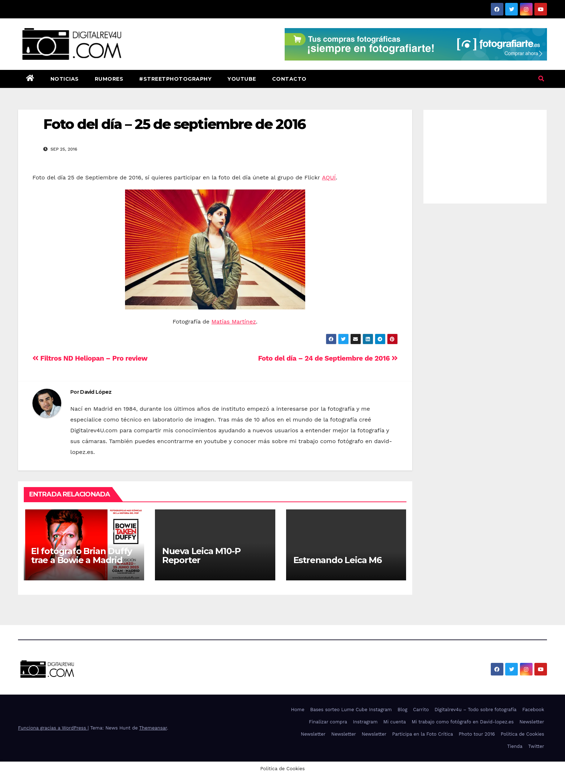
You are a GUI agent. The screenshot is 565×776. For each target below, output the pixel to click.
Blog (402, 709)
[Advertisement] (485, 155)
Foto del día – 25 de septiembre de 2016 (174, 124)
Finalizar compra (328, 721)
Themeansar (153, 728)
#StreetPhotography (175, 79)
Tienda (514, 746)
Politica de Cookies (522, 734)
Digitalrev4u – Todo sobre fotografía (476, 709)
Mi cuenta (394, 721)
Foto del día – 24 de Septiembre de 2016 (327, 358)
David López (95, 392)
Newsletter (531, 721)
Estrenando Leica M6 (337, 560)
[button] (541, 78)
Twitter (536, 746)
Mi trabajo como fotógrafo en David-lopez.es (462, 721)
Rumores (109, 79)
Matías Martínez (234, 321)
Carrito (421, 709)
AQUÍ (329, 177)
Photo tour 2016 (477, 734)
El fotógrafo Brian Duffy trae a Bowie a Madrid (81, 555)
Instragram (365, 721)
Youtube (241, 79)
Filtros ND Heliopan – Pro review (89, 358)
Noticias (64, 79)
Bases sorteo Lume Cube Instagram (351, 709)
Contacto (289, 79)
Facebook (533, 709)
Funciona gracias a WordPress (53, 728)
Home (297, 709)
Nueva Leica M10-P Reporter (201, 555)
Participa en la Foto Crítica (422, 734)
